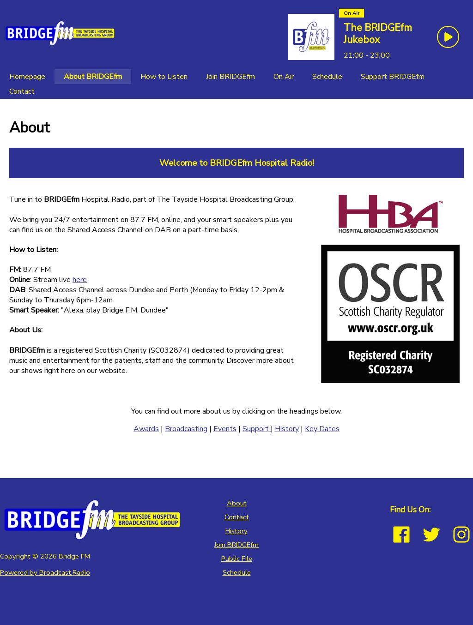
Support (257, 429)
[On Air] (283, 76)
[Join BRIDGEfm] (230, 76)
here (80, 280)
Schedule (237, 572)
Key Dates (322, 429)
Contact (236, 517)
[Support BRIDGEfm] (393, 76)
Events (224, 429)
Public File (236, 558)
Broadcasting (186, 429)
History (287, 429)
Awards (146, 429)
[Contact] (22, 91)
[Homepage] (27, 76)
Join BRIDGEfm (236, 544)
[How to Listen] (164, 76)
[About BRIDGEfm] (93, 76)
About (237, 503)
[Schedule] (327, 76)
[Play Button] (448, 37)
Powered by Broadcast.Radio (45, 572)
